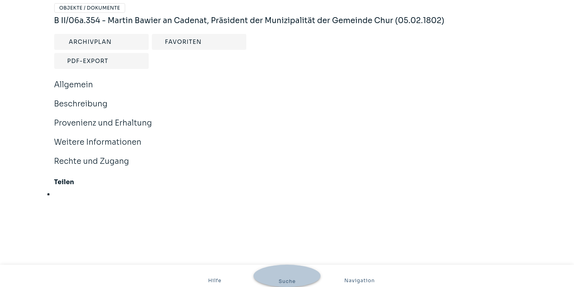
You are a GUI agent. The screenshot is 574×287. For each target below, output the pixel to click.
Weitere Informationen (287, 142)
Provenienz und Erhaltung (287, 123)
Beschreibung (287, 104)
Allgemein (287, 85)
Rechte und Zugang (287, 162)
